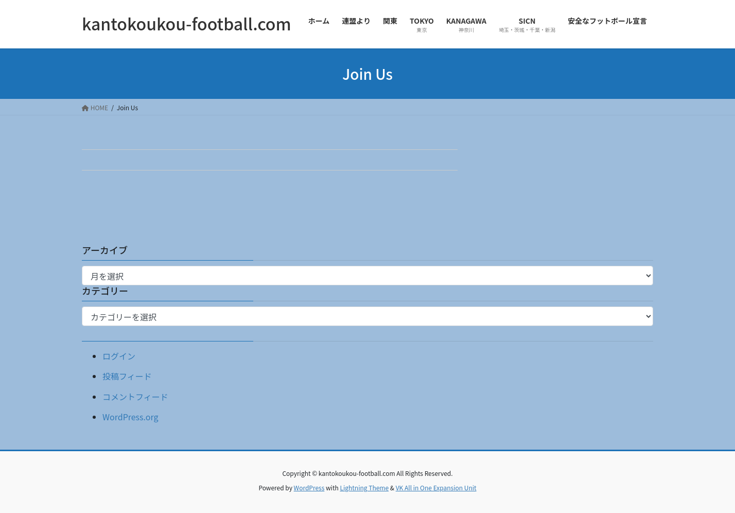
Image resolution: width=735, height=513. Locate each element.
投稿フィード (127, 376)
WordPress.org (130, 417)
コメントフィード (135, 396)
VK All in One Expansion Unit (436, 487)
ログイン (118, 356)
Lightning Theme (364, 487)
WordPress (309, 487)
